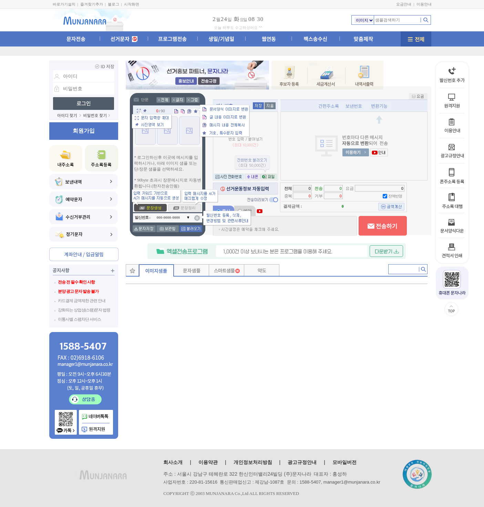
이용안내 (424, 4)
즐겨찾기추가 (91, 4)
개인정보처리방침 (253, 462)
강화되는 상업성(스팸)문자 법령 (84, 310)
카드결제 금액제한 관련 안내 (81, 300)
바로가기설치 (64, 4)
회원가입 (84, 131)
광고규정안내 (302, 462)
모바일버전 (344, 462)
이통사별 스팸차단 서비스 (79, 319)
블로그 (113, 4)
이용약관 (208, 462)
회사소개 (173, 462)
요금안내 (403, 4)
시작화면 (131, 4)
